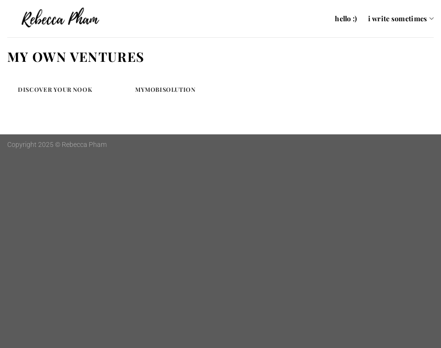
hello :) (346, 18)
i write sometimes (401, 18)
